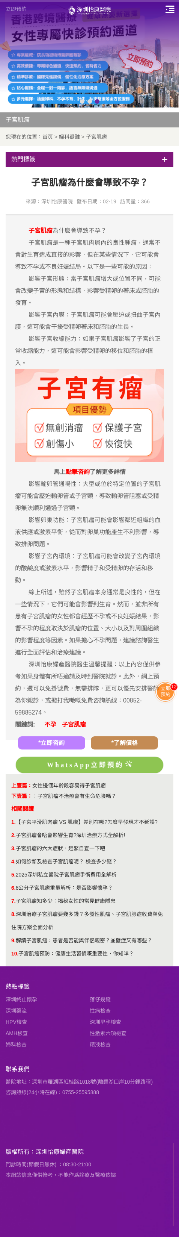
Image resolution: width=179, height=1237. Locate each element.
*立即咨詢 (51, 743)
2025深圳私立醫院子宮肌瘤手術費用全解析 (66, 875)
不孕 (50, 724)
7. (13, 901)
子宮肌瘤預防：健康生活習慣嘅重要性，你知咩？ (76, 954)
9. (13, 940)
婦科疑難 (69, 137)
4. (13, 861)
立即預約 (16, 9)
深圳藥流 (16, 1011)
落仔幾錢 (100, 999)
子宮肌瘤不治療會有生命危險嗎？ (77, 796)
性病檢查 (100, 1011)
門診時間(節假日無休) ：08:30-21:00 (48, 1164)
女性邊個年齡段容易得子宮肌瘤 (69, 786)
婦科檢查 (16, 1045)
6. (13, 888)
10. (14, 954)
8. (13, 914)
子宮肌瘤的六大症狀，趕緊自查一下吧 (60, 848)
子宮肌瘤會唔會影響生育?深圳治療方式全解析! (70, 835)
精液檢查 (100, 1045)
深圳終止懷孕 (21, 999)
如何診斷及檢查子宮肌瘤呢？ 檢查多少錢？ (66, 861)
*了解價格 (124, 743)
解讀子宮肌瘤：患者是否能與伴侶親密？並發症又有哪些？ (84, 940)
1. (13, 822)
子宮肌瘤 (96, 137)
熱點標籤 (18, 986)
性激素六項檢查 (108, 1033)
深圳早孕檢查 (105, 1022)
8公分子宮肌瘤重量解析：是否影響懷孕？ (64, 888)
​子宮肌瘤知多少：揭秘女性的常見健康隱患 (66, 901)
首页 (47, 137)
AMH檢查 (17, 1033)
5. (13, 875)
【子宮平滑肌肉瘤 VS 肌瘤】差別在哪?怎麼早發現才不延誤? (87, 822)
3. (13, 848)
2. (13, 835)
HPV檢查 (16, 1022)
